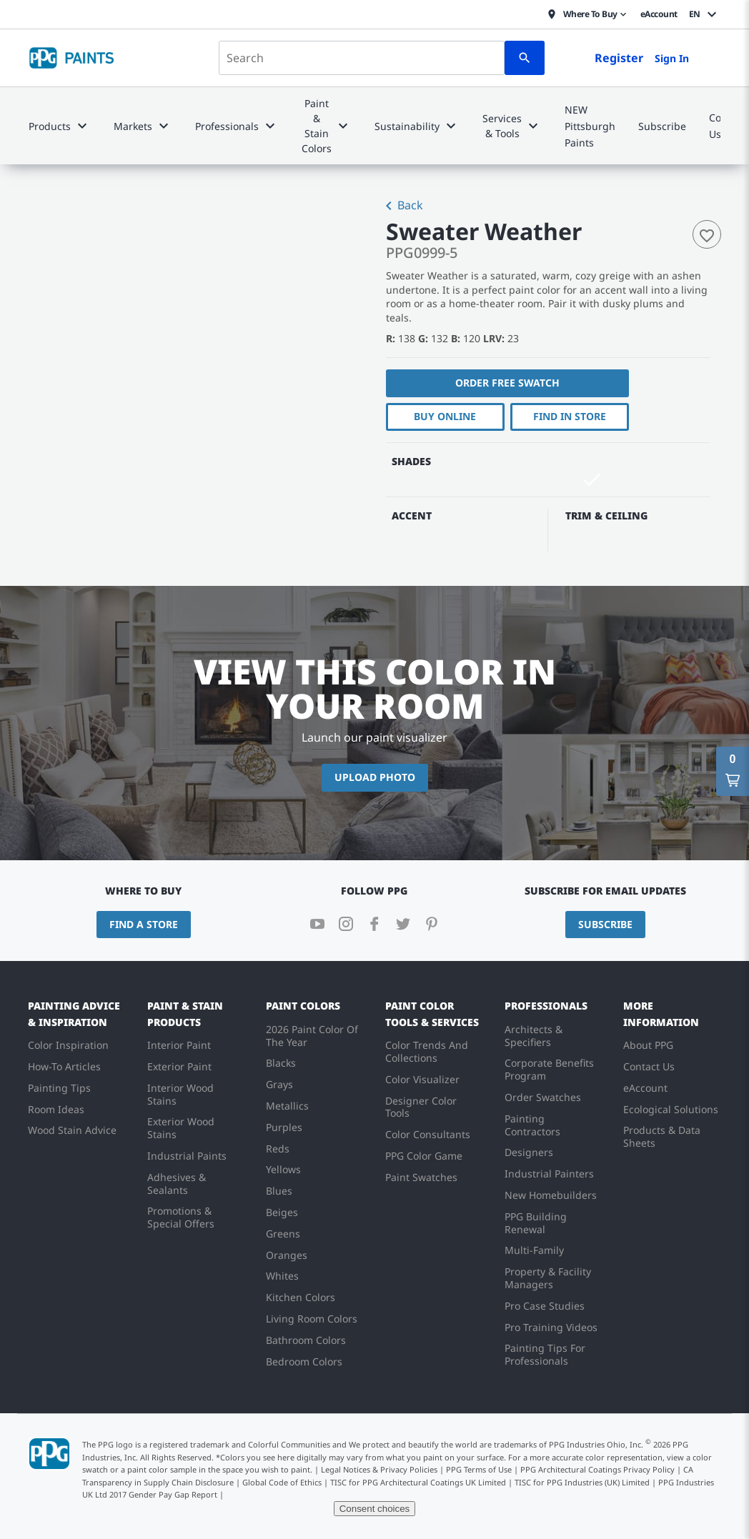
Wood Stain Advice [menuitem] (72, 1130)
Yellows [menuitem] (283, 1169)
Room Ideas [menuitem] (56, 1109)
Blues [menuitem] (279, 1190)
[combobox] (362, 58)
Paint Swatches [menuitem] (421, 1177)
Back (401, 206)
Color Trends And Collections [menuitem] (426, 1051)
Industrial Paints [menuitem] (187, 1155)
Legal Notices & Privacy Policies (379, 1469)
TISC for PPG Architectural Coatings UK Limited (418, 1482)
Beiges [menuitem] (282, 1212)
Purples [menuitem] (284, 1127)
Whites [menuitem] (282, 1275)
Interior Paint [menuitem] (179, 1045)
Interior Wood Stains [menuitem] (180, 1094)
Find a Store (143, 924)
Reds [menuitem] (277, 1148)
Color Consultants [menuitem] (427, 1134)
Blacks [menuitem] (281, 1063)
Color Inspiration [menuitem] (68, 1045)
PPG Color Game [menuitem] (423, 1155)
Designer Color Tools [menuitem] (421, 1107)
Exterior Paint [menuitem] (179, 1066)
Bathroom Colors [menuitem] (306, 1340)
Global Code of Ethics (282, 1482)
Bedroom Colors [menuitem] (304, 1361)
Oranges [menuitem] (286, 1255)
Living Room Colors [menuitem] (311, 1318)
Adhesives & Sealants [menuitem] (176, 1183)
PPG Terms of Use (479, 1469)
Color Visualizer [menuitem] (422, 1079)
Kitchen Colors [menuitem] (300, 1297)
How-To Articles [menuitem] (64, 1066)
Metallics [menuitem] (287, 1105)
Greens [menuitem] (283, 1233)
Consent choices (374, 1508)
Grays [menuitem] (279, 1084)
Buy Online (445, 416)
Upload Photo (374, 777)
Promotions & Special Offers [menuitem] (180, 1217)
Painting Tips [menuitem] (59, 1088)
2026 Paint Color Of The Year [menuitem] (312, 1035)
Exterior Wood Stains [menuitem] (180, 1128)
